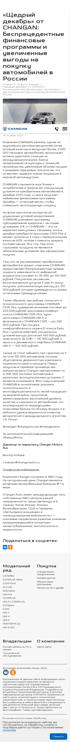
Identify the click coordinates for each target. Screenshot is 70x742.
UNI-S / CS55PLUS (14, 602)
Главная (8, 84)
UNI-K (6, 620)
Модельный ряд (16, 568)
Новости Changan (28, 84)
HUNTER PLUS (11, 624)
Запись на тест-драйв (50, 588)
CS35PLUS (9, 598)
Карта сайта (44, 647)
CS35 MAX (9, 583)
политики (9, 730)
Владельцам (17, 641)
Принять (58, 736)
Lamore (7, 594)
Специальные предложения (46, 573)
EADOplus (9, 591)
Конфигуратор (46, 578)
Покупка (46, 566)
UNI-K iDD (9, 627)
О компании (51, 641)
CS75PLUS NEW (12, 580)
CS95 (6, 609)
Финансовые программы (45, 583)
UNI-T (6, 613)
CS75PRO (8, 576)
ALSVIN (7, 587)
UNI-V (6, 616)
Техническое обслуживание (12, 654)
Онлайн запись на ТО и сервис (17, 648)
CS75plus (8, 605)
